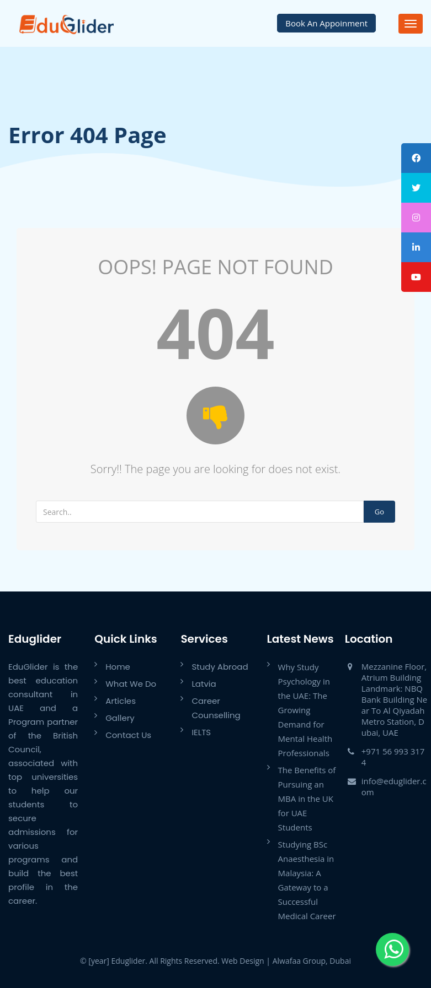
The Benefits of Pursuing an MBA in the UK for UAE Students (307, 798)
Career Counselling (215, 708)
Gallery (120, 718)
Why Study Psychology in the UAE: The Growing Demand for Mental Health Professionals (305, 709)
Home (117, 666)
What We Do (130, 684)
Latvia (203, 684)
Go (379, 512)
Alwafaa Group (299, 961)
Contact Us (128, 735)
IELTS (201, 732)
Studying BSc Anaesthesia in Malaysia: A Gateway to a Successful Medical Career (307, 880)
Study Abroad (219, 666)
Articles (120, 701)
